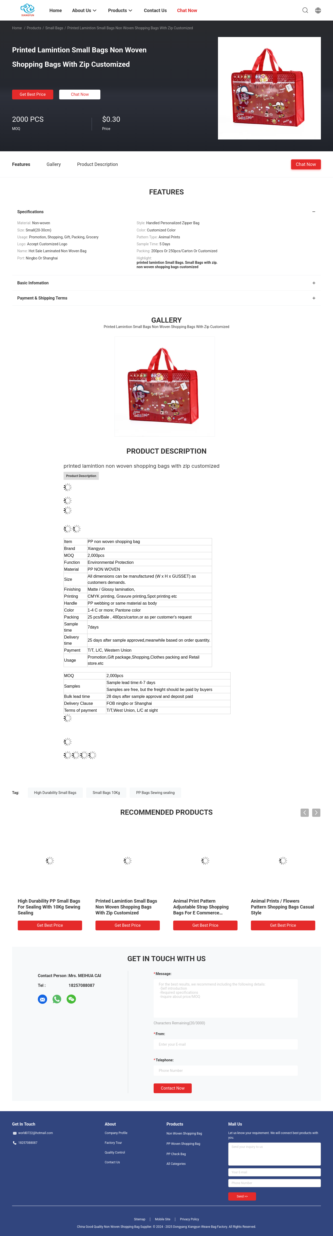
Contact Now (173, 1088)
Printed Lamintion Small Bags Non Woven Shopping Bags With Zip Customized (126, 906)
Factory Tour (113, 1143)
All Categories (176, 1164)
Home (17, 28)
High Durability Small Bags (55, 793)
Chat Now (80, 94)
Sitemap (139, 1219)
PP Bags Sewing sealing (155, 793)
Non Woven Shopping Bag (184, 1133)
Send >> (242, 1196)
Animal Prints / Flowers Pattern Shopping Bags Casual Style (282, 906)
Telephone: (165, 1060)
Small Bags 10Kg (106, 793)
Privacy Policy (189, 1219)
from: (160, 1034)
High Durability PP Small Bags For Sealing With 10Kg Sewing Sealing (49, 906)
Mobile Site (162, 1219)
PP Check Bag (176, 1154)
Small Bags (54, 28)
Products (34, 28)
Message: (163, 974)
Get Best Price (33, 94)
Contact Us (112, 1162)
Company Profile (116, 1133)
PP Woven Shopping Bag (183, 1144)
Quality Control (115, 1152)
